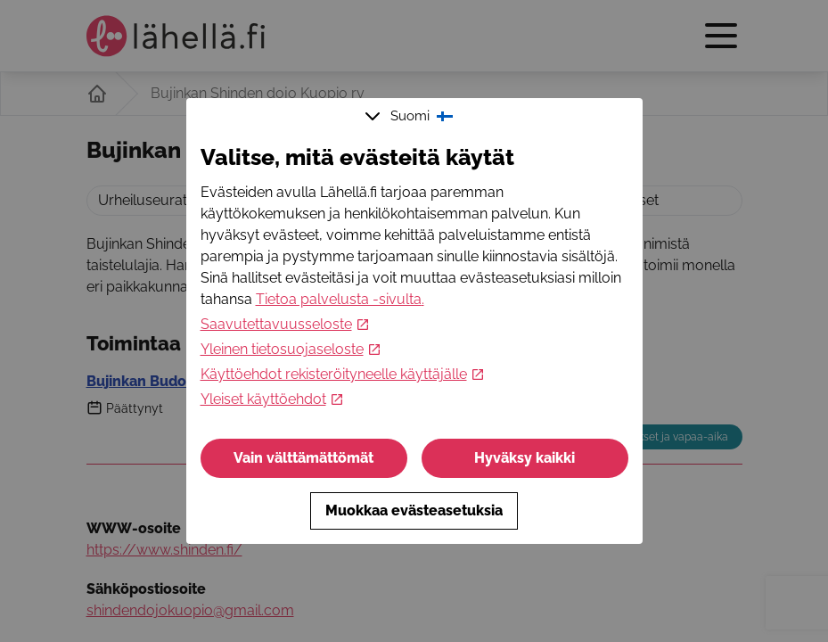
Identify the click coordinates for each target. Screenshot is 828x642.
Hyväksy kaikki (524, 457)
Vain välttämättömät (303, 457)
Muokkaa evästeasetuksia (414, 510)
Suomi (411, 116)
